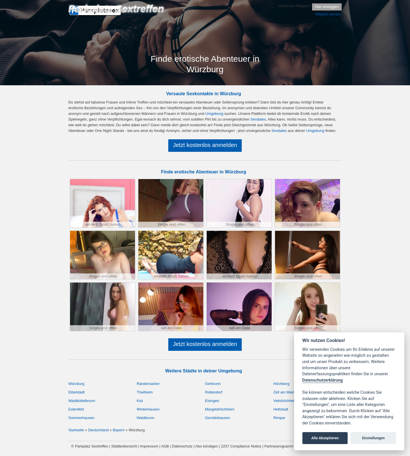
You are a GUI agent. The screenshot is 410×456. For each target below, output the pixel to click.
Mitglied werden (328, 14)
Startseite (76, 430)
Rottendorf (213, 392)
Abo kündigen (206, 446)
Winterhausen (148, 409)
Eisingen (212, 401)
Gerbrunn (213, 384)
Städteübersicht (124, 446)
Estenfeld (76, 409)
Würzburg (76, 384)
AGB (165, 446)
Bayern (118, 430)
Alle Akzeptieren (325, 438)
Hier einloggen (327, 7)
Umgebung (214, 113)
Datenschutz (182, 446)
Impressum (149, 446)
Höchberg (281, 384)
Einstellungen (373, 438)
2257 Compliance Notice (241, 446)
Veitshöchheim (285, 401)
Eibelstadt (76, 392)
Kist (140, 401)
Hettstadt (280, 409)
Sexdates (258, 119)
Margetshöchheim (219, 409)
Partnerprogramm (278, 446)
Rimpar (279, 418)
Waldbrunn (145, 418)
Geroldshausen (217, 418)
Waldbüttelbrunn (81, 401)
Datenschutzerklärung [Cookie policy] (322, 380)
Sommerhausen (81, 418)
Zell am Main (283, 392)
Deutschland (98, 430)
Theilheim (145, 392)
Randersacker (148, 384)
